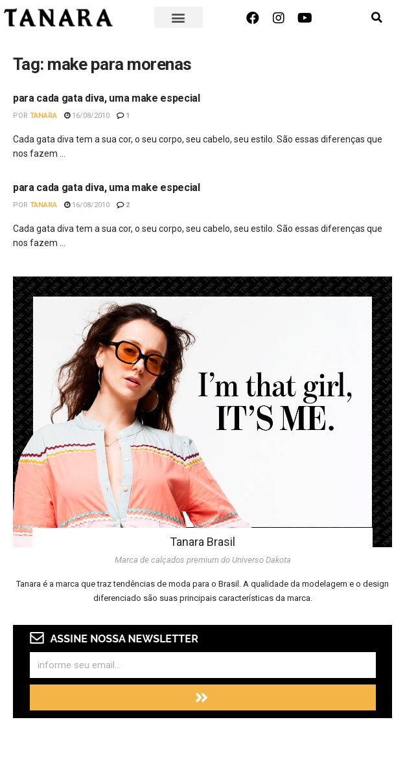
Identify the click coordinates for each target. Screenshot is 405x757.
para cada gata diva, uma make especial (106, 98)
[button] (178, 17)
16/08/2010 (87, 115)
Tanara (43, 115)
